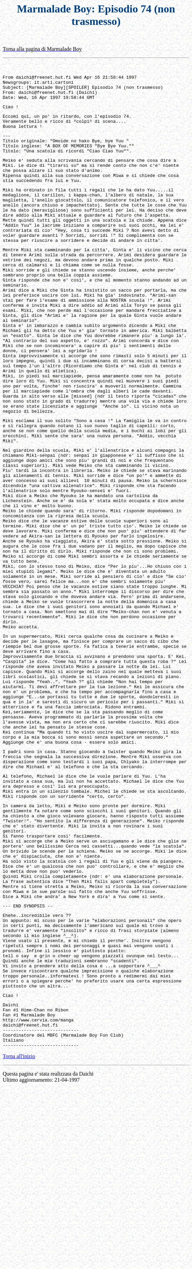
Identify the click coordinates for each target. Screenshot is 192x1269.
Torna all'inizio (19, 1237)
